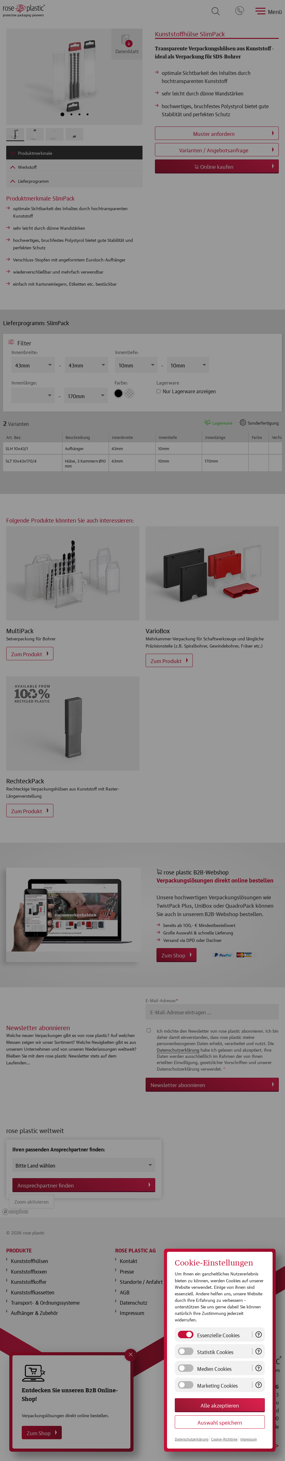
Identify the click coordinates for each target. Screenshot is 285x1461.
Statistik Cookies (215, 1351)
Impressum (248, 1438)
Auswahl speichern (219, 1422)
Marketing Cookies (217, 1385)
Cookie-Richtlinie (224, 1438)
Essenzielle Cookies (218, 1334)
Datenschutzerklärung (191, 1438)
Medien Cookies (214, 1368)
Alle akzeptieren (220, 1405)
